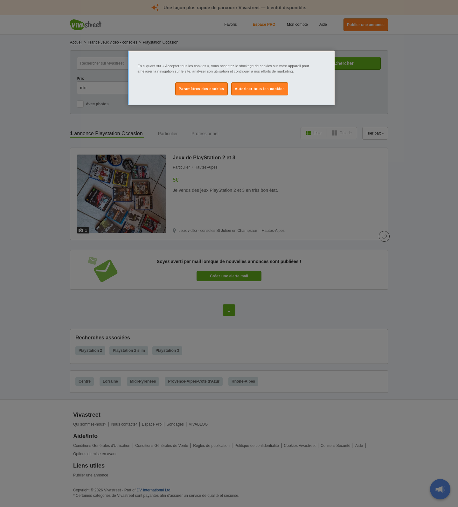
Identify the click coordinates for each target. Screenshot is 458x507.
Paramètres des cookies (201, 89)
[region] (231, 78)
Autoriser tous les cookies (260, 89)
